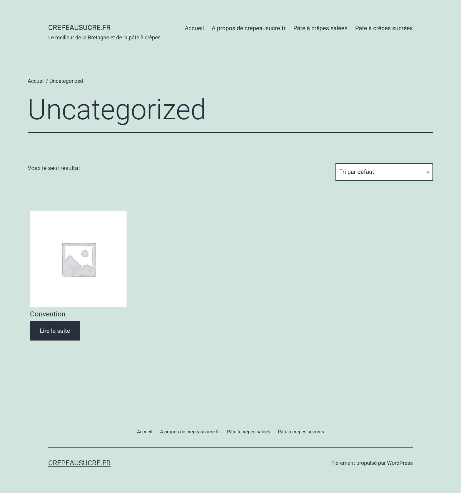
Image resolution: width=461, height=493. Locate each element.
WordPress (400, 463)
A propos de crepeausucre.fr (248, 28)
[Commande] (384, 172)
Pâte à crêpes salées (320, 28)
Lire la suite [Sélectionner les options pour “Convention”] (55, 330)
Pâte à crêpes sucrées (384, 28)
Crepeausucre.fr (79, 28)
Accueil (194, 28)
